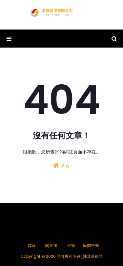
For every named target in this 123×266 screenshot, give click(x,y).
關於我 (51, 245)
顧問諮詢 (91, 245)
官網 (71, 245)
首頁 (61, 165)
